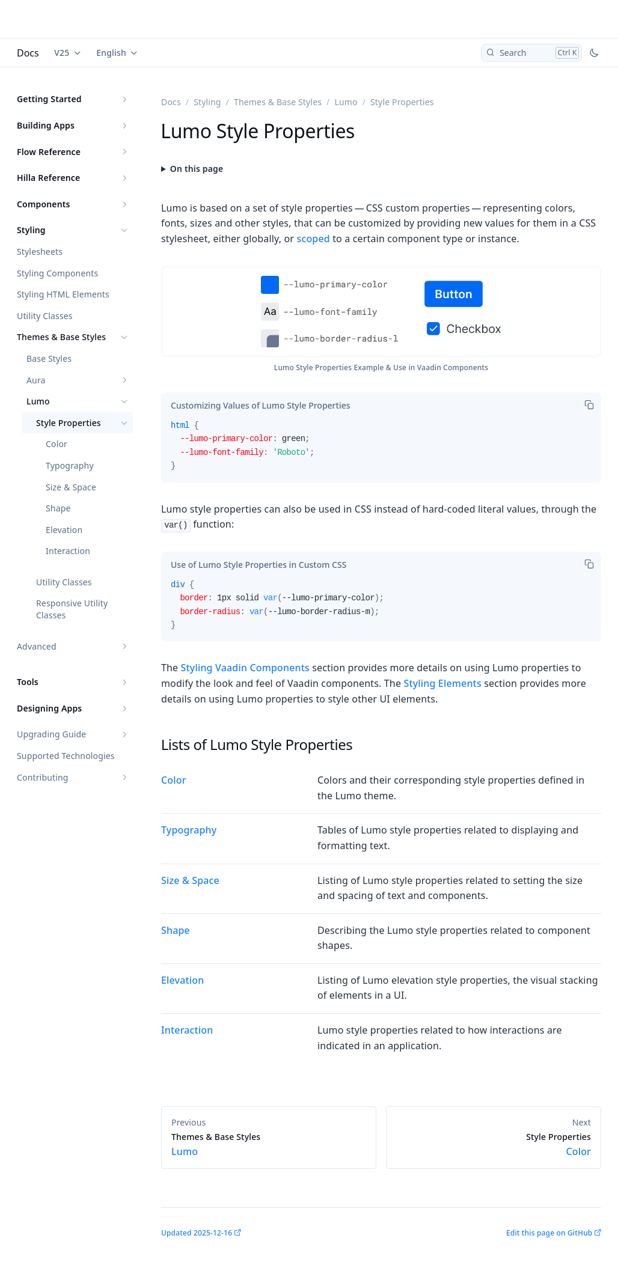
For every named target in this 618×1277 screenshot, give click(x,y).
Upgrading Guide (51, 734)
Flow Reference (49, 151)
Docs (28, 52)
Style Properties (68, 422)
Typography (70, 465)
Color (56, 444)
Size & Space (71, 487)
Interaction (68, 550)
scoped (312, 238)
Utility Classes (45, 316)
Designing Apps (49, 708)
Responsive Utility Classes (72, 609)
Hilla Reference (48, 177)
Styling (31, 230)
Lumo (38, 401)
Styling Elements (442, 683)
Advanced (37, 646)
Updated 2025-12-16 (196, 1233)
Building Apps (46, 125)
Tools (27, 681)
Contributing (43, 777)
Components (43, 204)
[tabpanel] (381, 451)
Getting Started (49, 99)
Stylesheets (40, 251)
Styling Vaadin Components (245, 667)
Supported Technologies (66, 755)
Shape (58, 508)
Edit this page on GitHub (549, 1233)
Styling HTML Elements (63, 294)
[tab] (260, 405)
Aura (36, 380)
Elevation (64, 529)
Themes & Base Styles (61, 337)
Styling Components (57, 273)
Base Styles (49, 358)
